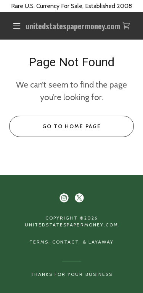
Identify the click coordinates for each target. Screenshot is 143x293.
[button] (16, 25)
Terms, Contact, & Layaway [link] (71, 242)
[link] (72, 26)
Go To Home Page (71, 126)
